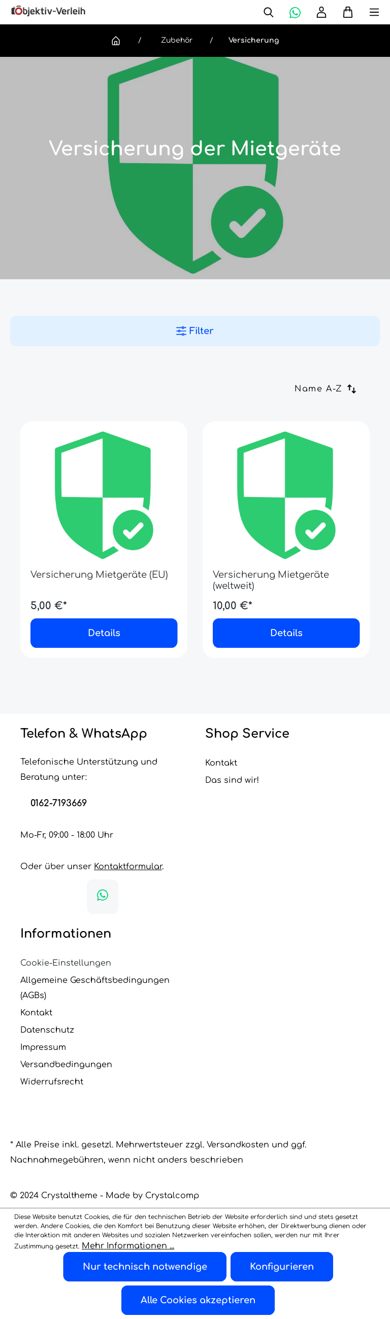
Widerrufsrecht (51, 1066)
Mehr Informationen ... (128, 1245)
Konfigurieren (282, 1267)
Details (104, 617)
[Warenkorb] (344, 12)
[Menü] (366, 12)
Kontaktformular (128, 850)
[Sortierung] (332, 389)
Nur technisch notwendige (145, 1267)
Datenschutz (47, 1014)
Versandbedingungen (66, 1048)
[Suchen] (268, 12)
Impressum (43, 1031)
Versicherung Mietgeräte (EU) (99, 559)
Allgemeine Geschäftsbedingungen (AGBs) (95, 972)
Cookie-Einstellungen (65, 947)
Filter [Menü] (195, 331)
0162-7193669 (58, 787)
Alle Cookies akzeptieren (198, 1300)
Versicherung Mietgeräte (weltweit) (271, 564)
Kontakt (221, 747)
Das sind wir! (232, 764)
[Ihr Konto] (321, 12)
